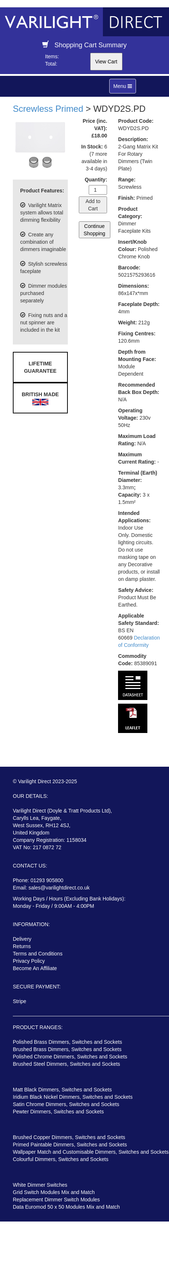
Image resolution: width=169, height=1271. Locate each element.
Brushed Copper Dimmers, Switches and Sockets (69, 1137)
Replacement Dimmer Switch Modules (56, 1199)
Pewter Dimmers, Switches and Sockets (58, 1112)
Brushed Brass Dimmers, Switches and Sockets (67, 1049)
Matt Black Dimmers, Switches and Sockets (62, 1090)
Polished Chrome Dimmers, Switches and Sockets (70, 1057)
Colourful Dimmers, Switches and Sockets (61, 1159)
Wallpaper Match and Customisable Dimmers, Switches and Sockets (91, 1152)
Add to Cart (92, 204)
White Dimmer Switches (40, 1185)
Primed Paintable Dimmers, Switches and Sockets (70, 1144)
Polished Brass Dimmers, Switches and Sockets (67, 1042)
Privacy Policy (29, 961)
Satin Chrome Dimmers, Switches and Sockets (66, 1104)
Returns (22, 946)
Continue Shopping (94, 229)
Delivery (22, 939)
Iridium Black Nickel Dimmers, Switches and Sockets (73, 1097)
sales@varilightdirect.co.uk (59, 888)
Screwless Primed (48, 109)
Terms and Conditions (37, 954)
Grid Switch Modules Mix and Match (54, 1192)
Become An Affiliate (35, 968)
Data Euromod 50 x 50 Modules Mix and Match (66, 1207)
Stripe (19, 1001)
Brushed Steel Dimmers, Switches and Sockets (66, 1064)
